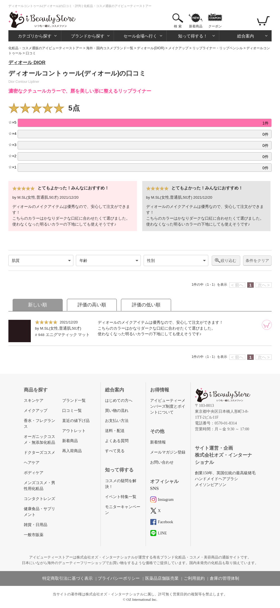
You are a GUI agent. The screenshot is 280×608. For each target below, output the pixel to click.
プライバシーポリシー (119, 578)
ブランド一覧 (74, 400)
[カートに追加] (267, 325)
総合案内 (245, 36)
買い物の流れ (117, 411)
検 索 (177, 26)
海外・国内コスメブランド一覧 (109, 48)
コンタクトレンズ (39, 499)
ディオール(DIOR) (150, 48)
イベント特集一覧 (120, 497)
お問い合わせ (162, 462)
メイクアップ (178, 48)
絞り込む (228, 260)
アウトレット (74, 431)
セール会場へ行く (140, 36)
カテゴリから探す (35, 36)
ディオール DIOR (26, 62)
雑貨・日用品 (35, 525)
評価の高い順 (92, 304)
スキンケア (33, 400)
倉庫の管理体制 (224, 578)
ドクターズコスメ (39, 452)
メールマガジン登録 (167, 452)
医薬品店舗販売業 (162, 578)
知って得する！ (192, 36)
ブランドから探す (87, 36)
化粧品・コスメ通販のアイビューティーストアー (45, 48)
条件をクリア (257, 261)
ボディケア (33, 473)
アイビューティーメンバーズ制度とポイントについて (167, 406)
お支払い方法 (117, 421)
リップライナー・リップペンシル (217, 48)
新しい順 (37, 304)
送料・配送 (115, 431)
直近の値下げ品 (76, 421)
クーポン (215, 26)
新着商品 (195, 26)
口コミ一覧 (72, 411)
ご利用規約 (194, 578)
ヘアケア (31, 463)
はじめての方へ (118, 400)
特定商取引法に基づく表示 (67, 578)
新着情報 (158, 442)
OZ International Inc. (142, 599)
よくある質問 (117, 441)
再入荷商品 (72, 451)
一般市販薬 (33, 535)
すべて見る (115, 451)
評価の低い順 (146, 304)
